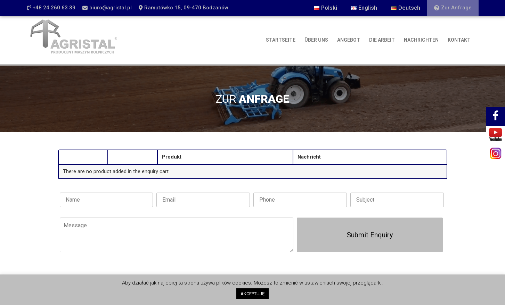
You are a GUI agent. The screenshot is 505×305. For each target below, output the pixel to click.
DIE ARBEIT (382, 40)
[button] (51, 8)
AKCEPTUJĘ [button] (252, 293)
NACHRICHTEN (421, 40)
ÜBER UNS (316, 40)
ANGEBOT (348, 40)
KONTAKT (459, 40)
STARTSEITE (280, 40)
